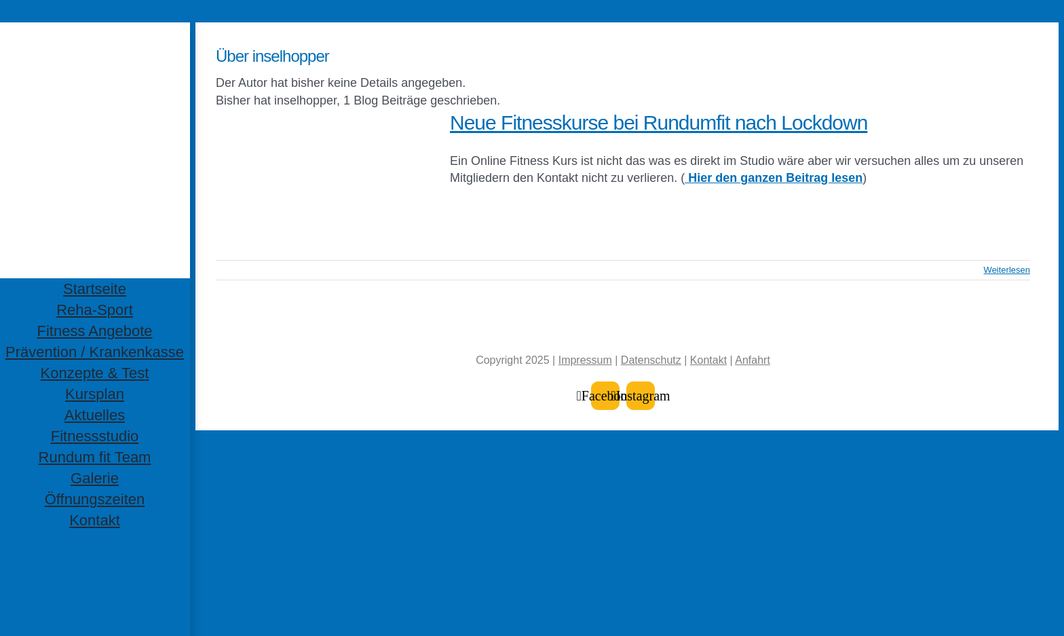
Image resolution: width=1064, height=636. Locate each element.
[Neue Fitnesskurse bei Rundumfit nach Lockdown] (324, 177)
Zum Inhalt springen (59, 13)
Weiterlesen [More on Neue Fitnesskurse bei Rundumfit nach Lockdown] (1007, 270)
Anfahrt (752, 360)
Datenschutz (651, 360)
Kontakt (708, 360)
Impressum (585, 360)
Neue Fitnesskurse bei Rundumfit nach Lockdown (658, 122)
